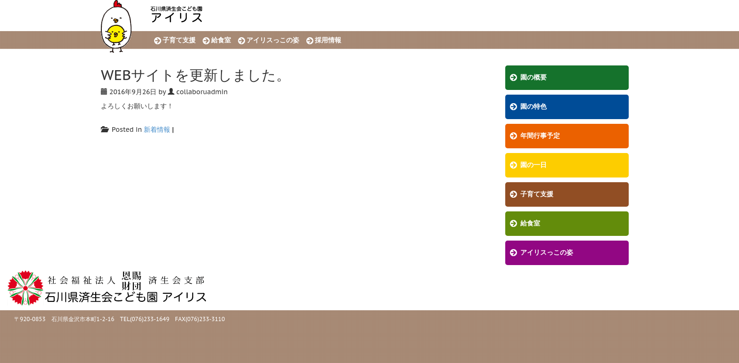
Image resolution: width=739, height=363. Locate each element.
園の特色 (533, 106)
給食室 (221, 40)
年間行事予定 (540, 135)
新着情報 (157, 129)
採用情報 (328, 40)
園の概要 (533, 77)
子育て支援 (179, 40)
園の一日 (533, 165)
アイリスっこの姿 (272, 40)
